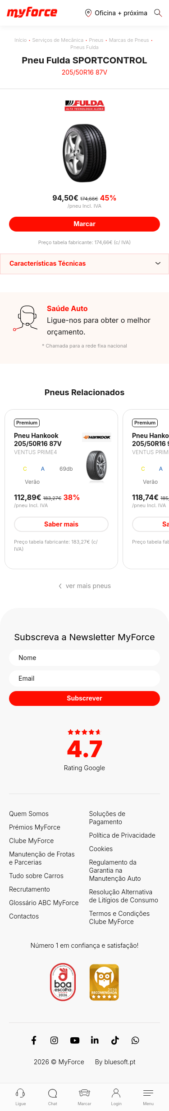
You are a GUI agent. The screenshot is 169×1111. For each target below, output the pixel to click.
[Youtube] (74, 1040)
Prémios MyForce (34, 827)
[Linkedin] (95, 1040)
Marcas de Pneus (129, 40)
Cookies (101, 848)
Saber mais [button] (61, 524)
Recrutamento (29, 889)
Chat (52, 1097)
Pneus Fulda (84, 47)
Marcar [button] (84, 224)
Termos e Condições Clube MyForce (119, 917)
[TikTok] (115, 1040)
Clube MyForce (31, 840)
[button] (116, 13)
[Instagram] (54, 1040)
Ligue (20, 1097)
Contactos (24, 916)
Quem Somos (29, 813)
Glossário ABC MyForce (44, 902)
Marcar (84, 1097)
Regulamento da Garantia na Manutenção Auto (115, 870)
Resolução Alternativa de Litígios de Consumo (123, 896)
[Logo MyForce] (32, 12)
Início (20, 40)
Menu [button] (148, 1097)
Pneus (96, 40)
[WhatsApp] (135, 1040)
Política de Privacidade (122, 835)
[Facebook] (34, 1040)
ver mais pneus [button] (88, 585)
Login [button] (116, 1097)
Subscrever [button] (84, 698)
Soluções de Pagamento (107, 817)
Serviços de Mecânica (58, 40)
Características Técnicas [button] (47, 263)
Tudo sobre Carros (36, 875)
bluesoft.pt (120, 1062)
